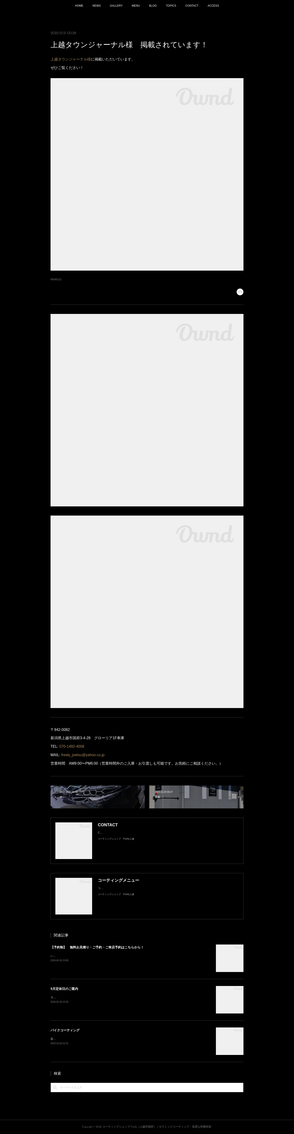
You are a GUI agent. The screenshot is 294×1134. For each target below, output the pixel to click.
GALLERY (116, 5)
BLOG (153, 5)
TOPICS (171, 5)
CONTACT (191, 5)
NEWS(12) (56, 279)
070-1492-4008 (71, 746)
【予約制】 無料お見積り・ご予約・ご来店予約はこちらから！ (97, 947)
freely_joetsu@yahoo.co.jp (83, 755)
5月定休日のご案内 (64, 989)
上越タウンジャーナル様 (71, 59)
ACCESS (213, 5)
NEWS (97, 5)
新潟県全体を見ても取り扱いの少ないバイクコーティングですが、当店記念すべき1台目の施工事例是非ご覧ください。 (124, 1039)
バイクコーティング (65, 1030)
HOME (79, 5)
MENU (136, 5)
